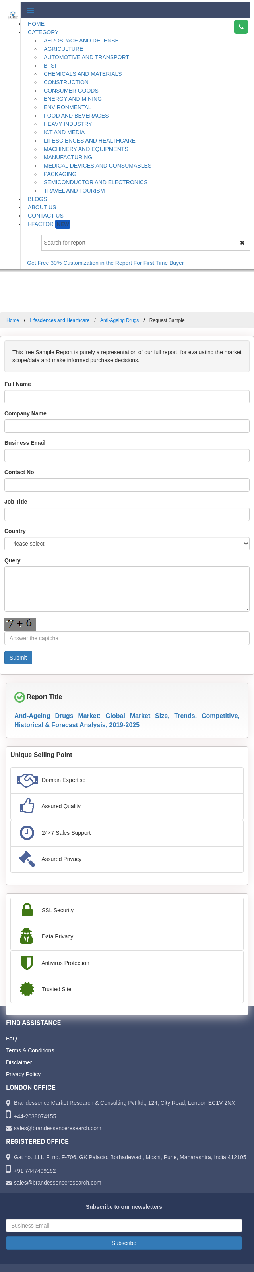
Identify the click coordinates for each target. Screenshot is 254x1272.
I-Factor (49, 224)
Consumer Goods (71, 90)
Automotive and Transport (86, 57)
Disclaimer (19, 1062)
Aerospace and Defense (81, 40)
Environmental (67, 107)
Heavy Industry (68, 124)
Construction (66, 82)
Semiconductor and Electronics (95, 182)
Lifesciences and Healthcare (90, 140)
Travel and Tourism (74, 190)
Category (43, 32)
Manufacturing (68, 157)
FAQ (11, 1038)
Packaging (60, 174)
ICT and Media (64, 132)
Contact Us (46, 215)
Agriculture (63, 49)
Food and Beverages (76, 115)
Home (36, 24)
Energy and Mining (73, 99)
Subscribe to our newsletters (124, 1207)
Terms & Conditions (30, 1050)
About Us (42, 207)
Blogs (37, 199)
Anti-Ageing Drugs (119, 320)
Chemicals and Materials (83, 74)
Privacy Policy (23, 1074)
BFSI (50, 65)
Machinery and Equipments (86, 149)
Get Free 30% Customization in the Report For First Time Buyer (108, 263)
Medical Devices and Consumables (97, 165)
